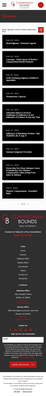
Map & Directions (23, 303)
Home (22, 251)
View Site (23, 300)
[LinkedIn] (15, 330)
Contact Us (22, 275)
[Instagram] (20, 330)
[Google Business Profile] (25, 330)
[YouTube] (30, 330)
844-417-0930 (23, 235)
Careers (23, 255)
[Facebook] (10, 330)
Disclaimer (23, 278)
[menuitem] (17, 392)
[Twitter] (35, 330)
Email (5, 339)
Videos (23, 270)
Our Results (23, 267)
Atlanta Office (23, 263)
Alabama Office (23, 259)
